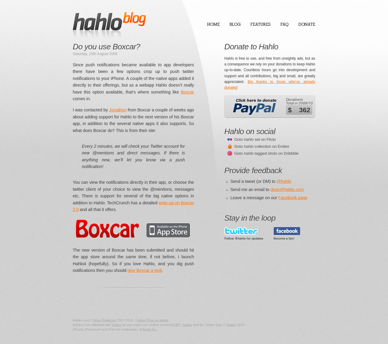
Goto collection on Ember (261, 146)
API (178, 325)
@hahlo (284, 181)
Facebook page (293, 197)
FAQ (284, 24)
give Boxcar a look (145, 270)
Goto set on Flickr (255, 139)
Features (260, 24)
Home (213, 24)
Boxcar (187, 92)
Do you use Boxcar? (106, 46)
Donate (306, 24)
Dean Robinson (104, 320)
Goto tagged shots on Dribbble (266, 153)
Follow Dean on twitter (152, 320)
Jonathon (118, 110)
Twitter (116, 325)
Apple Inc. (150, 329)
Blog (235, 24)
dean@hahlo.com (287, 189)
